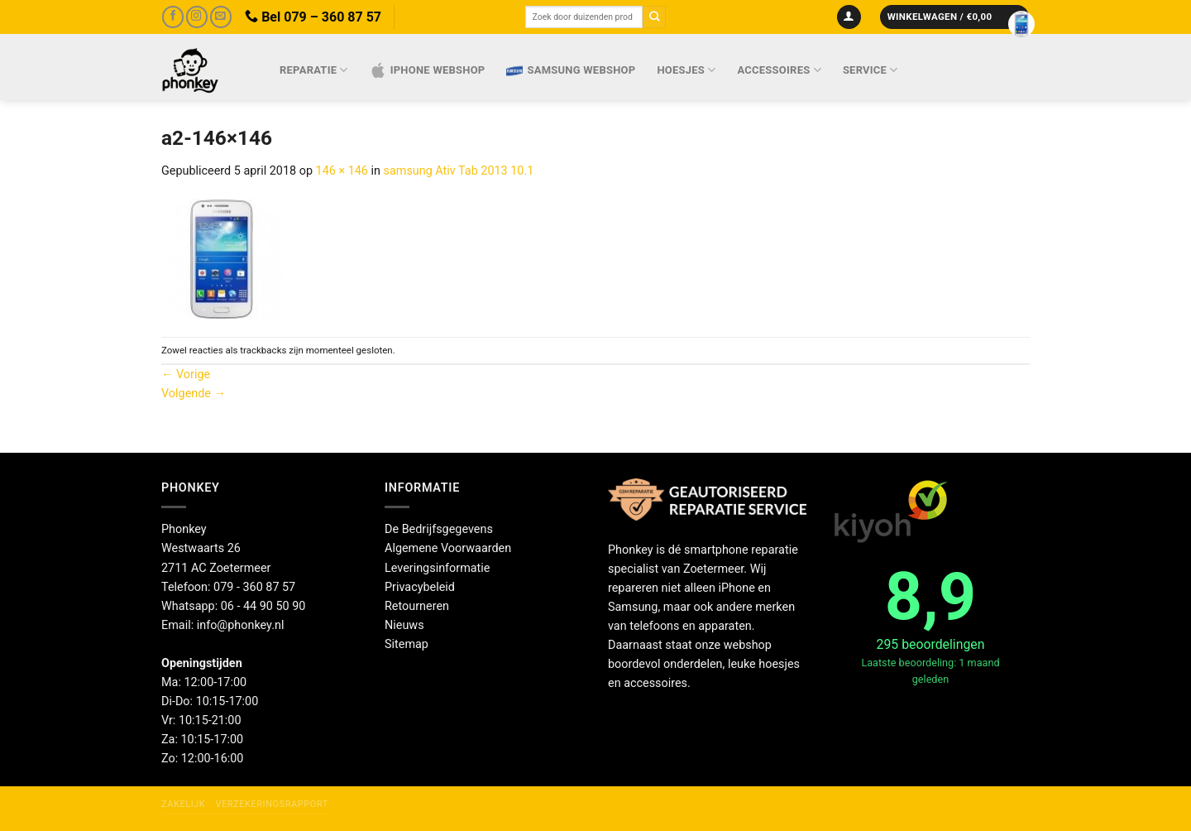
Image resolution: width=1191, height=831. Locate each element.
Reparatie (314, 70)
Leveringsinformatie (437, 568)
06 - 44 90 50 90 (263, 606)
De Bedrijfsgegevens (439, 529)
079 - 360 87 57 (254, 587)
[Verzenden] (654, 17)
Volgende (193, 394)
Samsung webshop (570, 70)
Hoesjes (686, 70)
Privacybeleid (420, 587)
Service (870, 70)
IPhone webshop (427, 70)
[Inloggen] (849, 17)
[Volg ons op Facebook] (173, 17)
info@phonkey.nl (241, 625)
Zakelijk (183, 804)
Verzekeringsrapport (271, 804)
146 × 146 (342, 171)
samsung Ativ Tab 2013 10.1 (459, 171)
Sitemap (406, 644)
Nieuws (404, 625)
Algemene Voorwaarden (448, 548)
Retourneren (417, 606)
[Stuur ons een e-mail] (221, 17)
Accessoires (779, 70)
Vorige (185, 374)
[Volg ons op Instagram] (197, 17)
